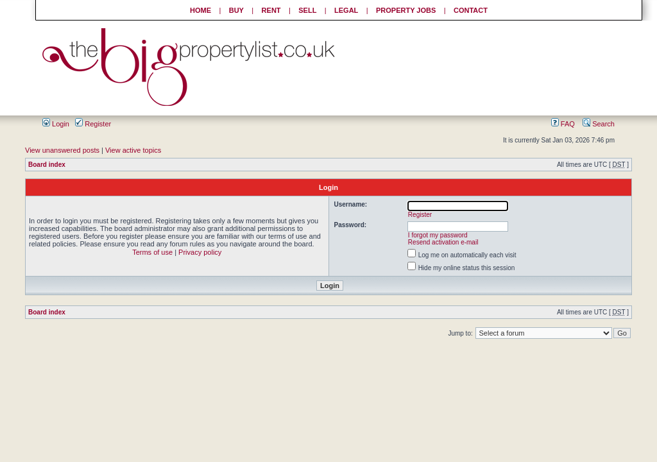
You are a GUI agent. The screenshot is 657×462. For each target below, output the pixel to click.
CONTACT (471, 10)
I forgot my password (438, 235)
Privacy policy (199, 252)
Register (93, 124)
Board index (46, 164)
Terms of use (152, 252)
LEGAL (346, 10)
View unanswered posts (62, 150)
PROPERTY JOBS (406, 10)
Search (599, 124)
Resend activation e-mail (443, 242)
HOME (200, 10)
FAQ (563, 124)
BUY (236, 10)
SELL (307, 10)
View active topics (133, 150)
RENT (271, 10)
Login (55, 124)
